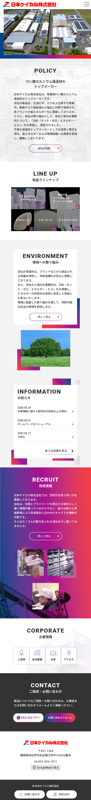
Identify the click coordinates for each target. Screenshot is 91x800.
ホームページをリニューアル (34, 424)
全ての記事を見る (56, 451)
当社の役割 (44, 148)
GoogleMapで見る (48, 767)
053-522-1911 (47, 761)
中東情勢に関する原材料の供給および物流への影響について (43, 411)
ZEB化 (21, 436)
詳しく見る (44, 316)
